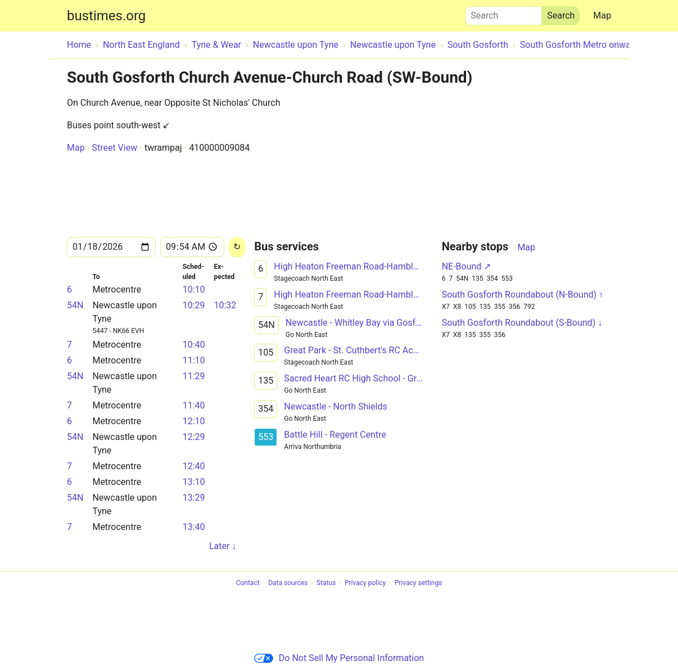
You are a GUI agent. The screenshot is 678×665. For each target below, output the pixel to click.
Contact (248, 583)
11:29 (194, 376)
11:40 (194, 405)
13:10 (194, 482)
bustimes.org (106, 16)
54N (75, 305)
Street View (114, 147)
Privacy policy (365, 583)
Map (602, 15)
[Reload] (237, 247)
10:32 (225, 305)
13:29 (194, 497)
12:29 (194, 437)
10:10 (194, 289)
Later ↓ (222, 546)
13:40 (194, 527)
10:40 (194, 344)
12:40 (194, 466)
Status (326, 583)
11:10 (194, 360)
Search (503, 13)
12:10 (194, 421)
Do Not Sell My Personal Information (339, 658)
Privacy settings (418, 583)
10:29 (194, 305)
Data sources (288, 583)
